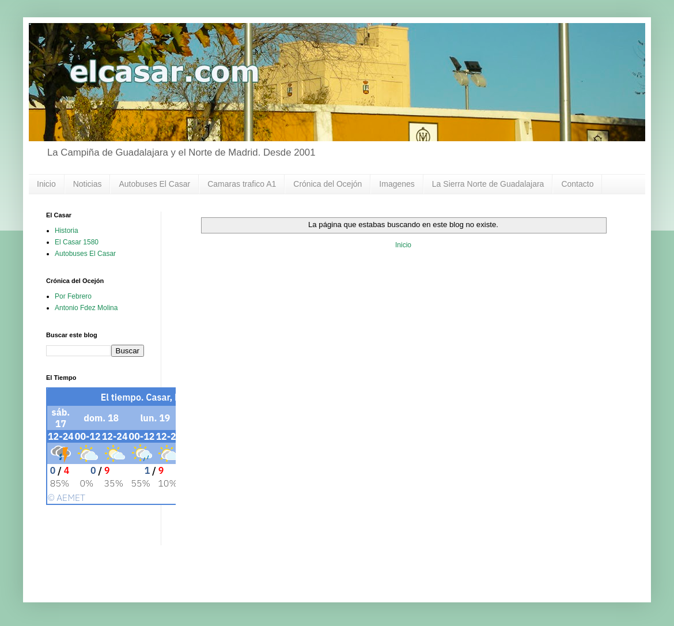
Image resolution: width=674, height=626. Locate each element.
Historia (66, 231)
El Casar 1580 (77, 242)
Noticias (87, 183)
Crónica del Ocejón (327, 183)
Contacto (577, 183)
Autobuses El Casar (154, 183)
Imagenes (396, 183)
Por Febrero (73, 296)
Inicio (46, 183)
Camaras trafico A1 (241, 183)
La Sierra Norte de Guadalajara (488, 183)
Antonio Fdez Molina (86, 308)
